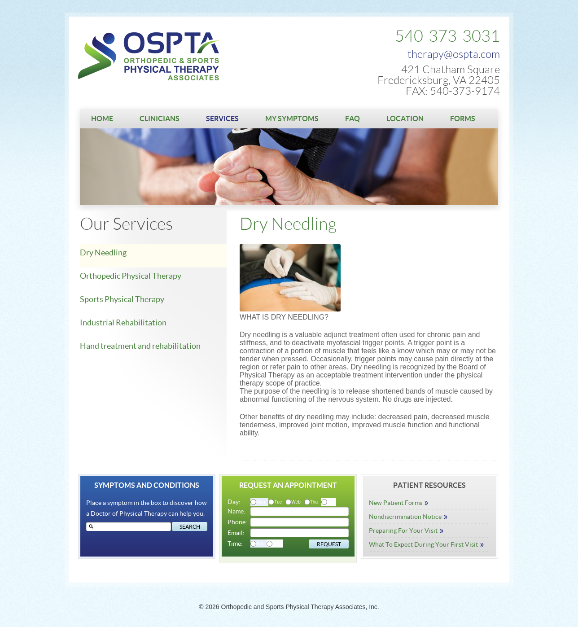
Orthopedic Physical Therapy (130, 276)
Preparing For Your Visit (406, 530)
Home (102, 118)
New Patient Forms (399, 502)
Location (405, 118)
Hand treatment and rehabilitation (140, 346)
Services (222, 118)
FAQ (352, 118)
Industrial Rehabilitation (123, 322)
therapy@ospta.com (453, 54)
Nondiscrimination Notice (408, 516)
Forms (462, 118)
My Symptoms (292, 118)
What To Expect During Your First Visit (426, 544)
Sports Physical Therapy (122, 299)
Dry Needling (103, 252)
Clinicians (160, 118)
